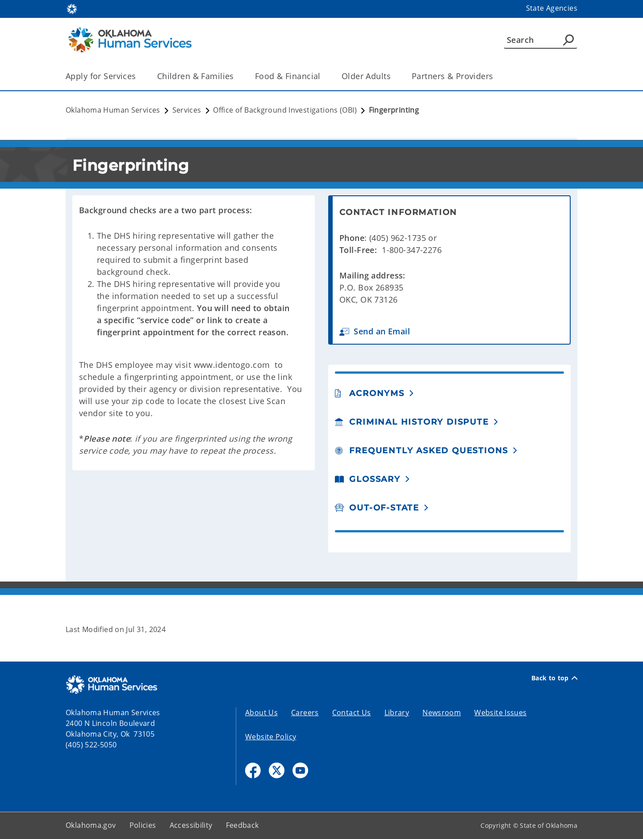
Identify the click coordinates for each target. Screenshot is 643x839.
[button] (451, 331)
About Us (261, 712)
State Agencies (551, 8)
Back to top (554, 678)
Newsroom (441, 712)
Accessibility (191, 825)
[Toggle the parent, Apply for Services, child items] (139, 76)
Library (396, 712)
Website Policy (270, 737)
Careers (305, 712)
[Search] (540, 40)
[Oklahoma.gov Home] (72, 8)
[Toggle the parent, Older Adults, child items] (394, 76)
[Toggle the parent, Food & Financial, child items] (323, 76)
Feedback (242, 825)
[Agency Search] (568, 40)
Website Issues (500, 712)
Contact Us (351, 712)
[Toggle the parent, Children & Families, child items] (237, 76)
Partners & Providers (452, 76)
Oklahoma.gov (91, 825)
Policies (142, 825)
